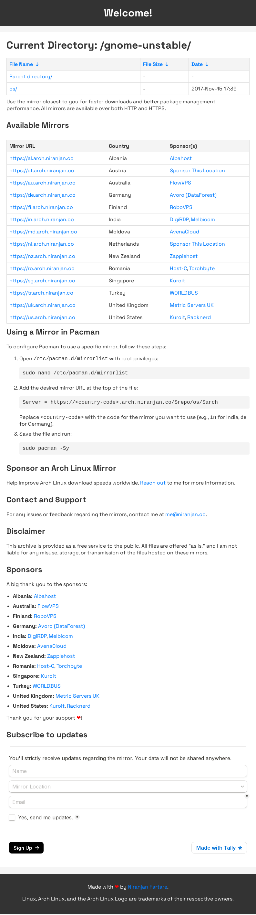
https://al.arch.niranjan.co (41, 158)
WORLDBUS (184, 292)
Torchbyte (202, 268)
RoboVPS (181, 207)
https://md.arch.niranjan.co (43, 231)
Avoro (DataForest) (193, 195)
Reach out (153, 487)
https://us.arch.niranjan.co (42, 317)
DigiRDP (179, 219)
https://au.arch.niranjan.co (42, 182)
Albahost (181, 158)
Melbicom (203, 219)
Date (197, 64)
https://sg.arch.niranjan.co (42, 280)
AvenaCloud (184, 231)
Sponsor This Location (197, 170)
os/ (13, 88)
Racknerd (199, 317)
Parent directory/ (30, 76)
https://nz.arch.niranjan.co (42, 256)
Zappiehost (184, 256)
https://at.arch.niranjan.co (41, 170)
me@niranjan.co (185, 518)
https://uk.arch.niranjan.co (42, 305)
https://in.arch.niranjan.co (41, 219)
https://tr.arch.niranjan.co (41, 292)
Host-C (178, 268)
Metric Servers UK (192, 305)
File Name (21, 64)
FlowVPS (180, 182)
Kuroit (177, 280)
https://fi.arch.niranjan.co (41, 207)
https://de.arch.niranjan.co (42, 195)
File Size (153, 64)
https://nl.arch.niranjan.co (41, 244)
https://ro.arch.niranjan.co (42, 268)
